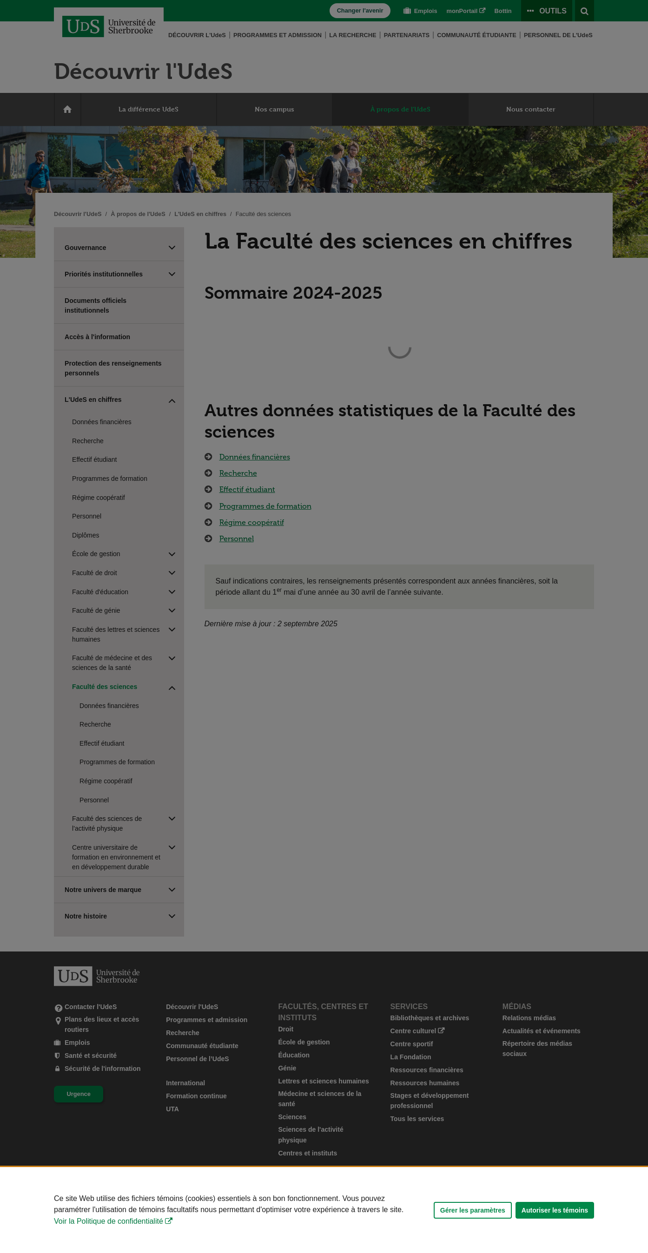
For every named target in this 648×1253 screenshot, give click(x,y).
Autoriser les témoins (555, 1210)
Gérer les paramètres (472, 1210)
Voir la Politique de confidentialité (108, 1221)
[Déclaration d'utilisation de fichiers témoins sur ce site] (324, 1210)
